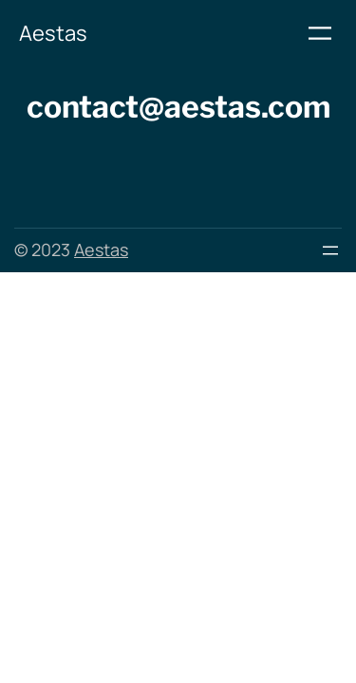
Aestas (53, 33)
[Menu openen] (320, 33)
